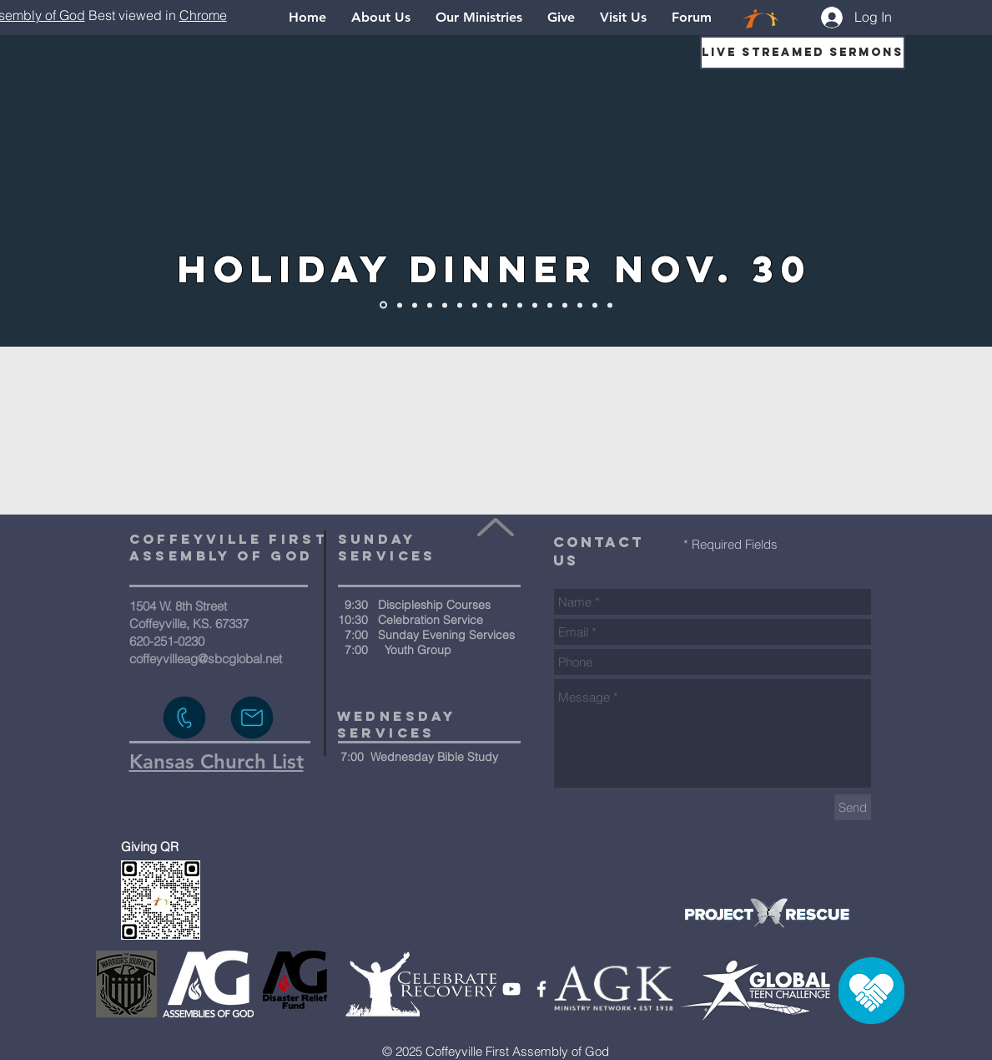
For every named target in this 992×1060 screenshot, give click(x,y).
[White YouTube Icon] (511, 989)
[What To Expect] (504, 304)
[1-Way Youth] (474, 304)
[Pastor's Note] (579, 304)
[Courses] (534, 304)
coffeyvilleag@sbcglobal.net (205, 659)
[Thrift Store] (609, 304)
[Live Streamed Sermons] (802, 52)
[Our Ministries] (519, 304)
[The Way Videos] (444, 304)
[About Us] (429, 304)
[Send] (852, 807)
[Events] (549, 304)
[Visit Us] (594, 304)
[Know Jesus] (414, 304)
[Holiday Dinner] (383, 305)
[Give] (564, 304)
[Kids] (459, 304)
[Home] (399, 304)
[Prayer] (489, 304)
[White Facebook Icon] (541, 989)
